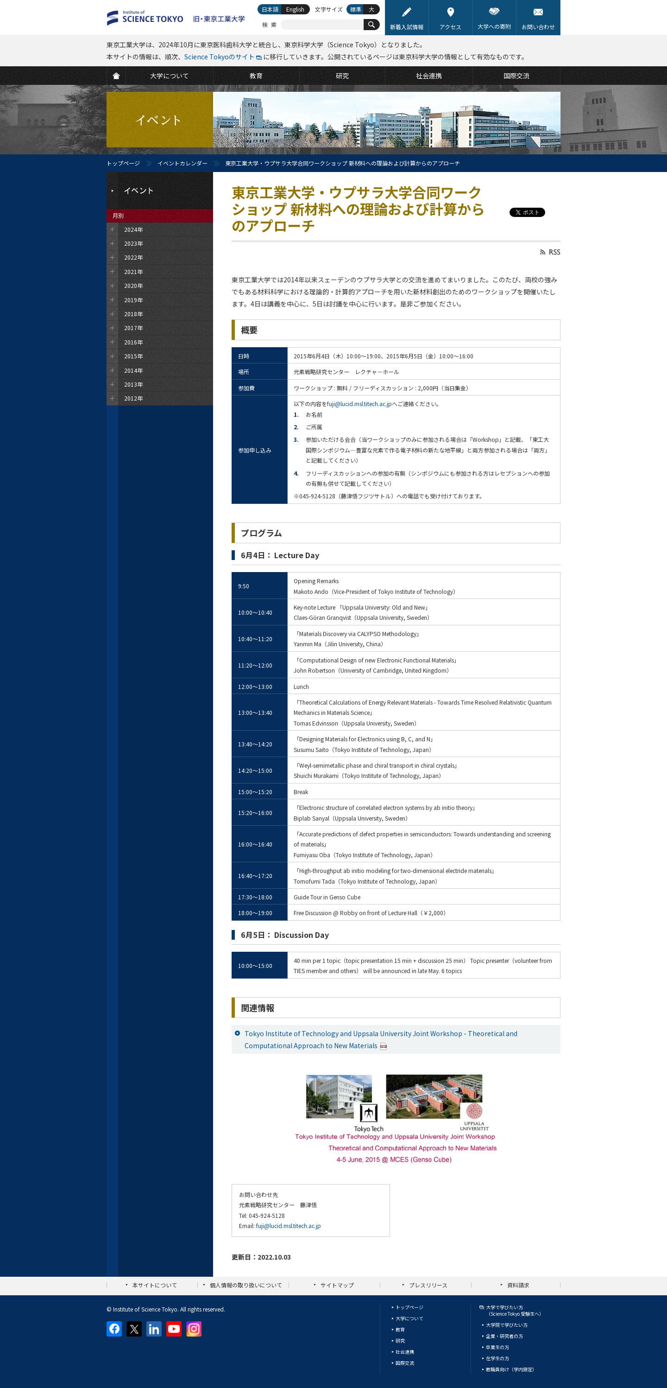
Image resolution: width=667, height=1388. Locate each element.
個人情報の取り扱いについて (246, 1285)
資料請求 (518, 1285)
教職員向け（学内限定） (511, 1369)
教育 (400, 1329)
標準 (355, 9)
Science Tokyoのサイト (219, 56)
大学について (409, 1318)
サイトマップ (337, 1285)
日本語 (270, 9)
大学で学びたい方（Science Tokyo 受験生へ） (515, 1310)
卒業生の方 (497, 1346)
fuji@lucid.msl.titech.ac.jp (359, 403)
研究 (400, 1340)
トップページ (123, 163)
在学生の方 (497, 1358)
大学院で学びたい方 (507, 1324)
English (295, 9)
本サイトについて (154, 1285)
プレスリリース (428, 1285)
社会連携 (405, 1351)
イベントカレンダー (182, 163)
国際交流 (405, 1362)
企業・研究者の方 (504, 1335)
